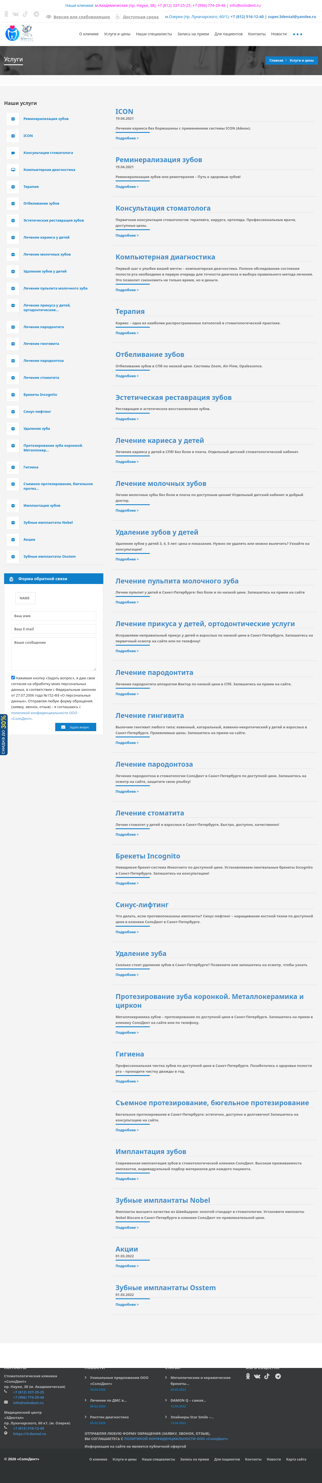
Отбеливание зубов (150, 354)
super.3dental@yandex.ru (292, 16)
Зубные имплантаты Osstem (166, 1287)
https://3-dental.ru (29, 1433)
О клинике (89, 33)
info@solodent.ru (245, 5)
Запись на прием (193, 33)
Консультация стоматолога (163, 208)
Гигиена (130, 1053)
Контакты (257, 33)
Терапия (130, 311)
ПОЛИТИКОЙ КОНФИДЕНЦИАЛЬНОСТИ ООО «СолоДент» (176, 1438)
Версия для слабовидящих (78, 16)
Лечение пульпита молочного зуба (177, 580)
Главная (277, 60)
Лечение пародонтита (155, 672)
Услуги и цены (117, 33)
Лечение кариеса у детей (160, 440)
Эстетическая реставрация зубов (174, 397)
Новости (279, 33)
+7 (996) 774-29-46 (209, 5)
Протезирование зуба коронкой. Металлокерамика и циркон (210, 1001)
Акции (127, 1248)
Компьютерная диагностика (165, 256)
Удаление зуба (141, 953)
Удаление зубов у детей (157, 532)
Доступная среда (137, 16)
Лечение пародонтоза (154, 764)
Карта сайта (296, 1459)
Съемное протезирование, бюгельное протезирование (212, 1102)
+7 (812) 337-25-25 (174, 5)
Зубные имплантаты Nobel (163, 1200)
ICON (124, 111)
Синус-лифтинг (142, 904)
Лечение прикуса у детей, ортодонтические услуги (205, 623)
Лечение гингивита (150, 715)
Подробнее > (127, 138)
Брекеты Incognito (148, 855)
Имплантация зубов (151, 1151)
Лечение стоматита (150, 812)
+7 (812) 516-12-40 (247, 16)
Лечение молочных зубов (161, 483)
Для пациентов (229, 33)
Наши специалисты (154, 33)
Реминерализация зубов (159, 159)
